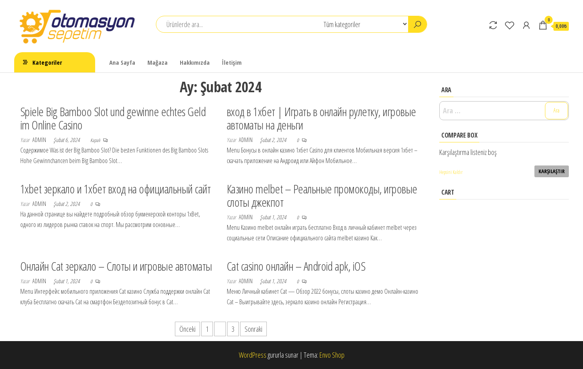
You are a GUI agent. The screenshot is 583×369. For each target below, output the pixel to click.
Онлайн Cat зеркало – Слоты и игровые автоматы (116, 266)
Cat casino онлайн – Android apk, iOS (296, 266)
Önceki (187, 329)
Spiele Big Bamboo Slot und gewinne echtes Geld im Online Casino (113, 118)
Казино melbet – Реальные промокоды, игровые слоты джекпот (322, 195)
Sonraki (253, 329)
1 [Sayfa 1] (207, 329)
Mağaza (157, 62)
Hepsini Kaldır (451, 172)
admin (39, 140)
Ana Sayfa (122, 62)
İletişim (232, 62)
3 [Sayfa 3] (233, 329)
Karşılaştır (551, 171)
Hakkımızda (195, 62)
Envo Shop (332, 355)
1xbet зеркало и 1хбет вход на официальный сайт (115, 188)
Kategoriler (47, 62)
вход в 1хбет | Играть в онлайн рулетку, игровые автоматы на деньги (321, 118)
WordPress (252, 355)
